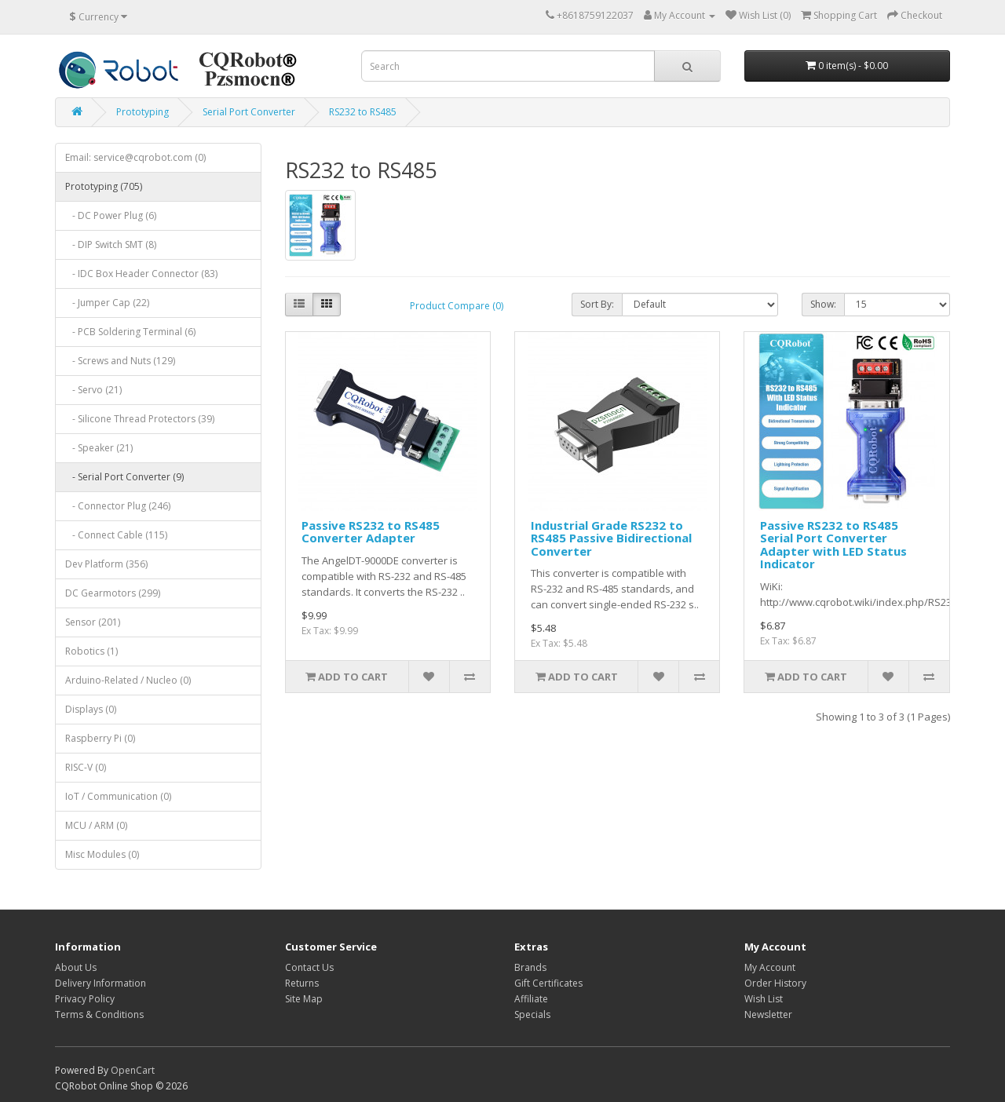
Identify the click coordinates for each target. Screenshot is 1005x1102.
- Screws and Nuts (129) (120, 360)
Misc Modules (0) (102, 854)
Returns (302, 983)
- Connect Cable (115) (116, 535)
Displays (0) (90, 709)
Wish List (763, 998)
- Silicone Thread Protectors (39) (139, 418)
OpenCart (133, 1070)
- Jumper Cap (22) (107, 302)
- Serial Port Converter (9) (124, 476)
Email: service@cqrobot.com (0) (135, 157)
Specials (532, 1014)
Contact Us (309, 967)
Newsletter (768, 1014)
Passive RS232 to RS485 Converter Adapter (371, 531)
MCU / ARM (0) (96, 825)
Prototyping (142, 112)
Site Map (304, 998)
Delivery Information (100, 983)
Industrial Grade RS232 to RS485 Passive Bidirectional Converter (611, 538)
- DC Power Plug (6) (110, 215)
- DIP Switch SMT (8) (110, 244)
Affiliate (531, 998)
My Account (769, 967)
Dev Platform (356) (106, 564)
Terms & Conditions (99, 1014)
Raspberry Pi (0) (100, 738)
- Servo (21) (93, 389)
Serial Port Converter (249, 112)
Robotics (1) (91, 651)
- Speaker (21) (99, 447)
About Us (76, 967)
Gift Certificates (548, 983)
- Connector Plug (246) (117, 506)
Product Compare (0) (456, 305)
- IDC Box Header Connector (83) (141, 273)
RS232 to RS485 (363, 112)
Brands (530, 967)
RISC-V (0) (85, 767)
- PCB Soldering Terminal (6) (130, 331)
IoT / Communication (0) (118, 796)
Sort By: (597, 304)
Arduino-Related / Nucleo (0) (128, 680)
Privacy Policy (85, 998)
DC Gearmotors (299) (112, 593)
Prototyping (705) (103, 186)
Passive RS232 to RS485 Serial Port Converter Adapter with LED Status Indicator (833, 544)
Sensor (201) (92, 622)
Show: (823, 304)
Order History (775, 983)
